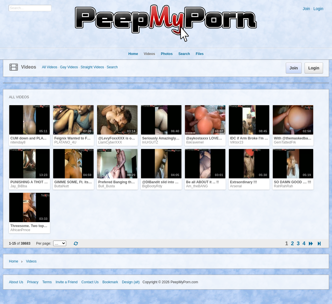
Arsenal (236, 186)
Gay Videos (69, 67)
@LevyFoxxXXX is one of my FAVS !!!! (129, 138)
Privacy (32, 282)
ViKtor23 (236, 142)
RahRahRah (283, 186)
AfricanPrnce (20, 230)
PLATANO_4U (65, 142)
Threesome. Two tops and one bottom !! (43, 226)
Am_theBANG (197, 186)
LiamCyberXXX (110, 142)
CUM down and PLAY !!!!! (31, 138)
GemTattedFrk (285, 142)
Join (306, 8)
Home (13, 261)
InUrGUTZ (150, 142)
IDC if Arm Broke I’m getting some (258, 138)
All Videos (49, 67)
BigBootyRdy (152, 186)
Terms (47, 282)
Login (318, 8)
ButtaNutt (61, 186)
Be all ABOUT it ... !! (202, 182)
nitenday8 (17, 142)
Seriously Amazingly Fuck (163, 138)
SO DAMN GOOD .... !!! (292, 182)
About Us (16, 282)
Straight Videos (92, 67)
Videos (28, 67)
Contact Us (90, 282)
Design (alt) (131, 282)
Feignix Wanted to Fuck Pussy (79, 138)
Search (112, 67)
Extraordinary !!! (243, 182)
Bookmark (110, 282)
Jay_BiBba (18, 186)
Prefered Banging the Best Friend (125, 182)
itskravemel (195, 142)
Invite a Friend (66, 282)
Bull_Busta (106, 186)
